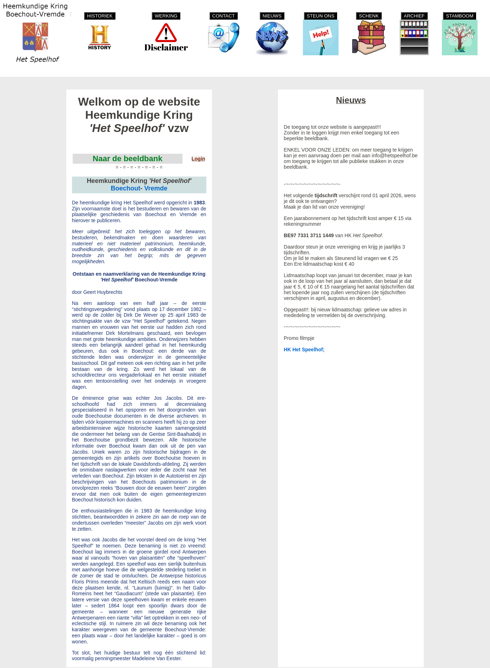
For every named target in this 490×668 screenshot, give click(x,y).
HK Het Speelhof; (304, 349)
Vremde (155, 188)
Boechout (125, 188)
